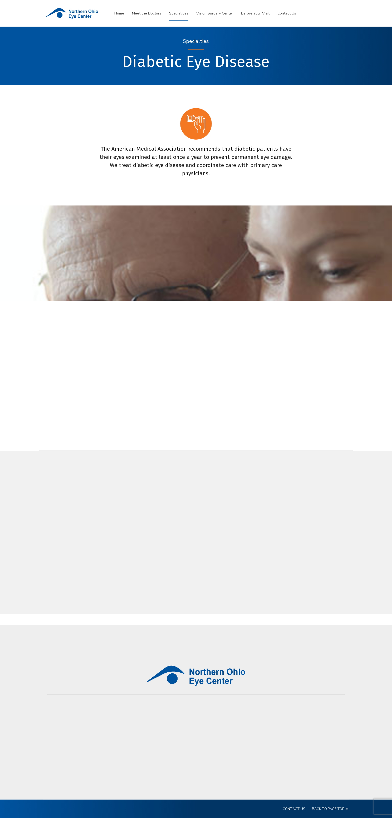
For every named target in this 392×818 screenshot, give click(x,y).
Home (119, 13)
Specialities (178, 13)
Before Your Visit (255, 13)
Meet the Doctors (146, 13)
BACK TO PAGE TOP (328, 809)
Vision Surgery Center (214, 13)
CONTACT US (294, 809)
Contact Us (286, 13)
